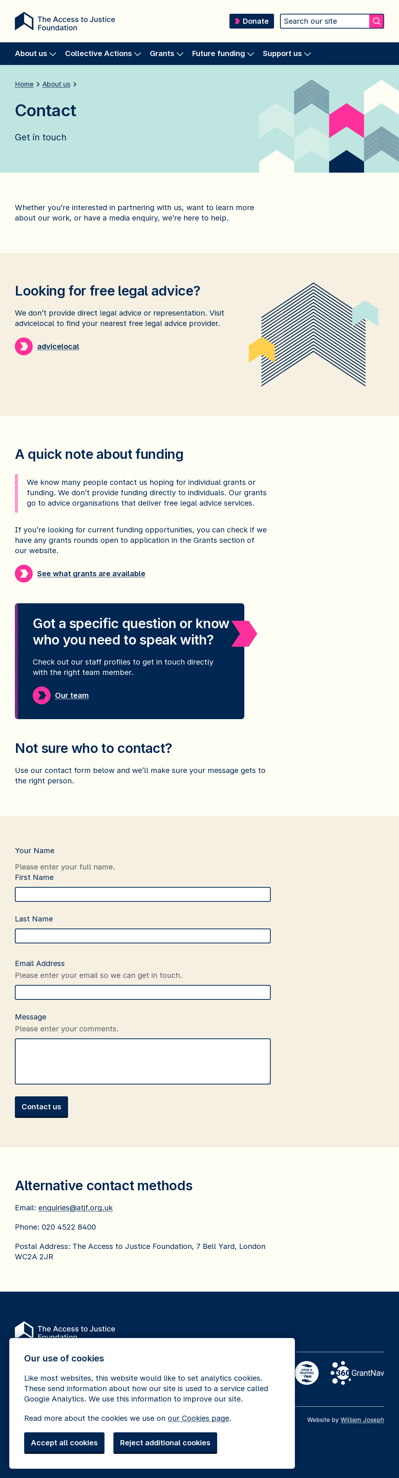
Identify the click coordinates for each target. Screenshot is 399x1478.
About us (56, 84)
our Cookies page (198, 1418)
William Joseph (362, 1419)
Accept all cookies (64, 1442)
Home (24, 84)
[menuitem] (35, 53)
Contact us (41, 1106)
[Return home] (65, 21)
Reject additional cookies (165, 1442)
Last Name (35, 918)
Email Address (41, 963)
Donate (252, 21)
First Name (35, 877)
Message (31, 1016)
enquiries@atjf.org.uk (75, 1207)
